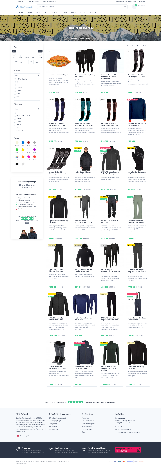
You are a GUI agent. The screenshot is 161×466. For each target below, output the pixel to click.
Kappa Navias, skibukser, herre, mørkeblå (137, 319)
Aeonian (19, 88)
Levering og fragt (55, 421)
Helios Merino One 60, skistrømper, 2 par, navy (57, 124)
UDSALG (92, 12)
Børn (38, 12)
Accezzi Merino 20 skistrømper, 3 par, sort (57, 173)
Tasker (73, 12)
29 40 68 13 (120, 427)
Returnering (141, 1)
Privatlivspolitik (87, 426)
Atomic (19, 91)
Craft (18, 97)
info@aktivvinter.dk (123, 429)
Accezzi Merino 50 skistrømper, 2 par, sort (57, 367)
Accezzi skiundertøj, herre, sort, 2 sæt (85, 76)
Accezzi (19, 85)
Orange (23, 159)
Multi (17, 159)
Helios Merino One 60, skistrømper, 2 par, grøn (110, 124)
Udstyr (54, 12)
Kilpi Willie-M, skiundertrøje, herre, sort (59, 221)
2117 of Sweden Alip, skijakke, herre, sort (56, 319)
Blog (83, 432)
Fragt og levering (131, 1)
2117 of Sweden (22, 79)
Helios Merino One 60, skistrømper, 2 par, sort (136, 76)
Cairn (18, 94)
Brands (82, 12)
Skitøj (45, 12)
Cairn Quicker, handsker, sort (137, 173)
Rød (34, 159)
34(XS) (19, 122)
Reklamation (53, 429)
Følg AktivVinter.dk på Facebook (127, 432)
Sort (17, 167)
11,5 (18, 127)
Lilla (34, 152)
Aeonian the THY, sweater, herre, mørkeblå (137, 124)
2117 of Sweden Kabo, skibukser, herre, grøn (136, 221)
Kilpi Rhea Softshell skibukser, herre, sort (56, 270)
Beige (17, 145)
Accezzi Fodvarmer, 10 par (58, 75)
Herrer (20, 12)
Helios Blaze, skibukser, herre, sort (109, 221)
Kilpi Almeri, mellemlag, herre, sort (136, 367)
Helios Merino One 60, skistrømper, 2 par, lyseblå (84, 124)
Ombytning (53, 424)
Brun (28, 145)
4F (17, 82)
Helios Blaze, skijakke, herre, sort (83, 173)
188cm (19, 124)
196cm (19, 119)
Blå (23, 145)
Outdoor (64, 12)
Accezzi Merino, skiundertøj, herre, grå (83, 221)
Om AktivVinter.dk (88, 421)
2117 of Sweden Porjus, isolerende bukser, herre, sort (137, 271)
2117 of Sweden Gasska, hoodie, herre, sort (84, 270)
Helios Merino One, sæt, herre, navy (83, 319)
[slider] (14, 54)
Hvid (28, 152)
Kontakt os (86, 418)
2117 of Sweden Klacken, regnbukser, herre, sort (110, 319)
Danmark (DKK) (23, 436)
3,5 (18, 113)
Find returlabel (87, 429)
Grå (34, 145)
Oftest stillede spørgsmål (57, 418)
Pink (29, 159)
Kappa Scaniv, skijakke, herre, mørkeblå (83, 367)
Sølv (23, 167)
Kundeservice (120, 1)
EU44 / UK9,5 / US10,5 (24, 116)
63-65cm (20, 130)
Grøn (16, 152)
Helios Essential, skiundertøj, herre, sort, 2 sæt (110, 271)
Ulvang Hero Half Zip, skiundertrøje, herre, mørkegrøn (109, 368)
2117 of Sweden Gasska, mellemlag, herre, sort (110, 173)
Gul (23, 152)
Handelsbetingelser (88, 424)
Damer (29, 12)
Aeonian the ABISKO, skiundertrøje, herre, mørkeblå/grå (109, 76)
